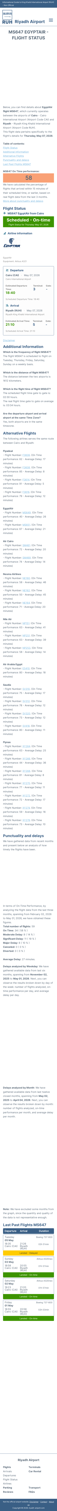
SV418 (26, 725)
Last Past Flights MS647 (17, 164)
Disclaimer (33, 1502)
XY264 (26, 746)
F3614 (25, 479)
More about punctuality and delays (23, 200)
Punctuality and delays (16, 159)
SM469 (26, 557)
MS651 (26, 524)
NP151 (25, 623)
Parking (7, 1487)
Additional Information (16, 151)
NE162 (26, 590)
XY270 (26, 783)
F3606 (26, 455)
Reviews (8, 1491)
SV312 (26, 701)
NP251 (26, 635)
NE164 (26, 602)
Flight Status (10, 147)
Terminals (34, 1467)
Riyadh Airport (30, 21)
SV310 (26, 688)
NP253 (26, 647)
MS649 (26, 512)
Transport (34, 1487)
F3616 (25, 492)
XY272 (26, 795)
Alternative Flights (13, 155)
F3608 (26, 467)
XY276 (26, 820)
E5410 (26, 668)
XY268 (26, 770)
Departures (9, 1475)
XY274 (26, 807)
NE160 (26, 578)
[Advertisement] (28, 74)
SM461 (26, 545)
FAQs (32, 1491)
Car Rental (35, 1471)
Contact (43, 1502)
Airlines (7, 1483)
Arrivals (7, 1471)
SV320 (26, 713)
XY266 (26, 758)
